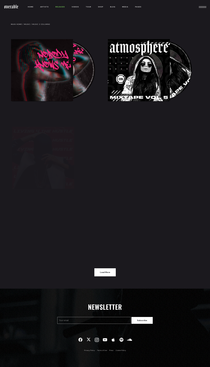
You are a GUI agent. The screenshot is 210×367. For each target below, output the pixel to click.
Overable (11, 7)
